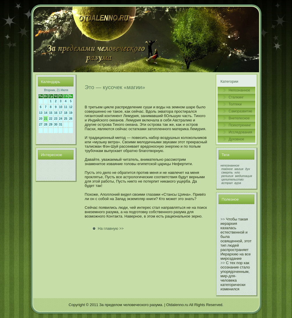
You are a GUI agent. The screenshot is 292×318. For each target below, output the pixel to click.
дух (247, 169)
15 (50, 112)
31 (60, 124)
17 (60, 112)
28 (45, 124)
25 (65, 118)
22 (50, 118)
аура (237, 183)
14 (45, 112)
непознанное (230, 165)
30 (55, 124)
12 (70, 107)
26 (70, 118)
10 (60, 107)
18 (65, 112)
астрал (226, 183)
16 (55, 112)
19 (70, 112)
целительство (232, 179)
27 (40, 124)
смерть (227, 172)
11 (65, 107)
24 (60, 118)
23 (55, 118)
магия (239, 169)
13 (40, 112)
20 (40, 118)
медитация (243, 176)
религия (227, 176)
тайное (227, 169)
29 (50, 124)
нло (237, 172)
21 (45, 118)
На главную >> (111, 228)
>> (223, 219)
